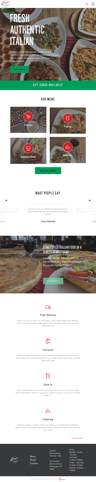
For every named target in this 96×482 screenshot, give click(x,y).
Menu (33, 456)
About (33, 460)
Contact (34, 463)
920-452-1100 (55, 456)
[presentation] (6, 200)
